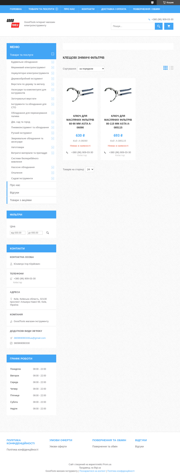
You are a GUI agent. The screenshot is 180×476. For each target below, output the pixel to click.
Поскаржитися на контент (92, 471)
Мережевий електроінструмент (28, 67)
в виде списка (171, 69)
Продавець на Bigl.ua (90, 467)
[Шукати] (159, 26)
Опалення (16, 172)
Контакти (88, 9)
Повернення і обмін (146, 9)
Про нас (69, 9)
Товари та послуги (41, 9)
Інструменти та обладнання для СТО (28, 106)
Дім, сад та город (20, 122)
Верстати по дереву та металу (28, 84)
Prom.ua (107, 464)
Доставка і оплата (113, 9)
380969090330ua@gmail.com (30, 338)
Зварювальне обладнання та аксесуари (27, 140)
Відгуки (14, 192)
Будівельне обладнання (24, 62)
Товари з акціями (21, 200)
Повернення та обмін (105, 446)
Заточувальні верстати (23, 98)
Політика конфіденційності (22, 449)
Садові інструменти (22, 178)
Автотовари (17, 147)
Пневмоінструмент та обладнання (30, 127)
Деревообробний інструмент (27, 78)
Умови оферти (58, 446)
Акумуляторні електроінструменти (30, 73)
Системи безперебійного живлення (24, 160)
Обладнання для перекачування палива (29, 115)
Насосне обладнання (23, 167)
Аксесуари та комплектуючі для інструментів (28, 91)
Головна (16, 9)
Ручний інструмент (21, 133)
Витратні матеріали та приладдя (29, 153)
